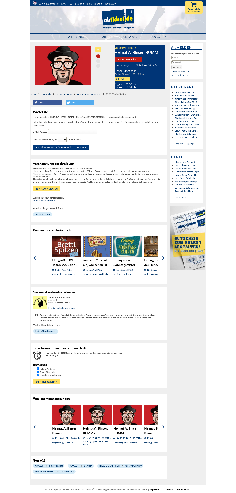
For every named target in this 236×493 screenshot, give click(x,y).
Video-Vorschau (47, 188)
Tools (89, 3)
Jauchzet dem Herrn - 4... (186, 191)
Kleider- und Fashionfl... (186, 162)
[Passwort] (185, 62)
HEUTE (103, 36)
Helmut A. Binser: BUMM (89, 94)
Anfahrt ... (122, 79)
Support (79, 3)
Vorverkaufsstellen (49, 3)
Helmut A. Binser (64, 94)
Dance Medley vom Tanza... (187, 124)
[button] (47, 102)
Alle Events (76, 36)
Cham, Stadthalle (47, 372)
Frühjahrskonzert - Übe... (186, 121)
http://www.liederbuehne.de (61, 308)
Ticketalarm (129, 36)
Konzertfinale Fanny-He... (186, 175)
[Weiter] (163, 258)
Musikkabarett (56, 465)
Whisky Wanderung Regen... (188, 171)
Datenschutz (169, 489)
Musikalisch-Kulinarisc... (186, 134)
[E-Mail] (185, 57)
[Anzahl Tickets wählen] (62, 139)
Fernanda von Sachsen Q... (187, 127)
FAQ (63, 3)
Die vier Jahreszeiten (184, 184)
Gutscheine (160, 36)
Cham (34, 94)
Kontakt (97, 3)
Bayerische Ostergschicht (186, 187)
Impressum (110, 3)
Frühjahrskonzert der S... (186, 95)
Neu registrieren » (179, 75)
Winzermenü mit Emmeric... (188, 114)
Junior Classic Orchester (186, 98)
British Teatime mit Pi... (185, 92)
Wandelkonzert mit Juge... (187, 111)
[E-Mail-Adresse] (72, 131)
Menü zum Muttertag (185, 108)
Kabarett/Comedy (133, 465)
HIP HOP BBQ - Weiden (186, 137)
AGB (70, 3)
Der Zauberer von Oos (185, 165)
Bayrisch (88, 465)
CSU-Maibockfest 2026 (186, 102)
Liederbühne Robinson (125, 47)
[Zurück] (34, 258)
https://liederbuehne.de (44, 200)
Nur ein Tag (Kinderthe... (186, 178)
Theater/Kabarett (109, 465)
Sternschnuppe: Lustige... (186, 181)
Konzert (40, 465)
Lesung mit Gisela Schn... (186, 130)
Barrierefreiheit (184, 489)
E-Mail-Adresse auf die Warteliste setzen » (61, 147)
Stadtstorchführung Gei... (186, 118)
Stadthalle (46, 94)
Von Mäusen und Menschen (188, 105)
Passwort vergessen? (180, 71)
